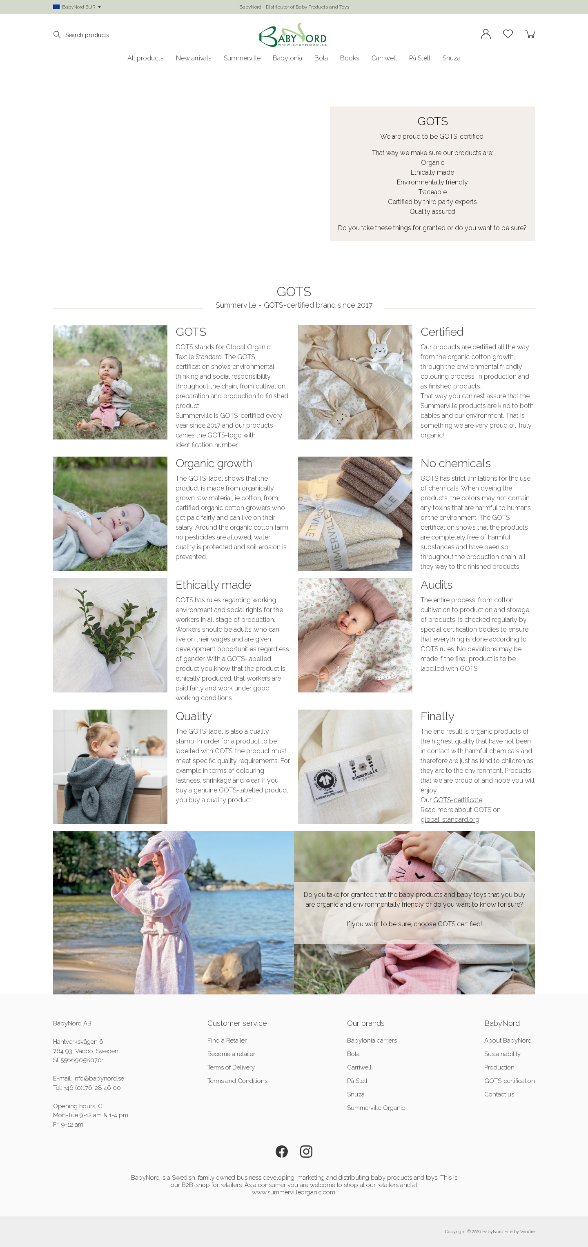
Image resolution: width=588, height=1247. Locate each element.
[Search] (59, 35)
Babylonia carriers (372, 1040)
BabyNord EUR (77, 7)
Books (349, 58)
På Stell (419, 58)
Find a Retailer (227, 1040)
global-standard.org (450, 819)
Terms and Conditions (237, 1081)
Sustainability (502, 1054)
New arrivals (194, 58)
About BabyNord (508, 1040)
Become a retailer (231, 1054)
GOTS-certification (509, 1081)
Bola (321, 58)
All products (145, 58)
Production (499, 1067)
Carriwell (384, 58)
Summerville (242, 58)
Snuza (452, 58)
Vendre (527, 1231)
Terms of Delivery (231, 1067)
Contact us (499, 1094)
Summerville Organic (376, 1108)
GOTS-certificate (457, 800)
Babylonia (287, 58)
